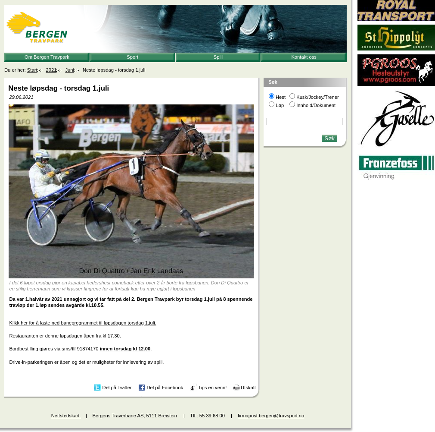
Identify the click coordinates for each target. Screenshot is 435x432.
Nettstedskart (66, 415)
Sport (132, 57)
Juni (69, 70)
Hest (281, 97)
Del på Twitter (117, 387)
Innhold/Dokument (316, 105)
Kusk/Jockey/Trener (317, 97)
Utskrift (248, 387)
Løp (280, 105)
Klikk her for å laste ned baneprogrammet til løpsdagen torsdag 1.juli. (82, 322)
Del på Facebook (164, 387)
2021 (51, 70)
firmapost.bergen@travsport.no (271, 415)
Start (32, 70)
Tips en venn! (212, 387)
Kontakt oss (303, 57)
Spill (218, 57)
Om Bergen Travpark (47, 57)
